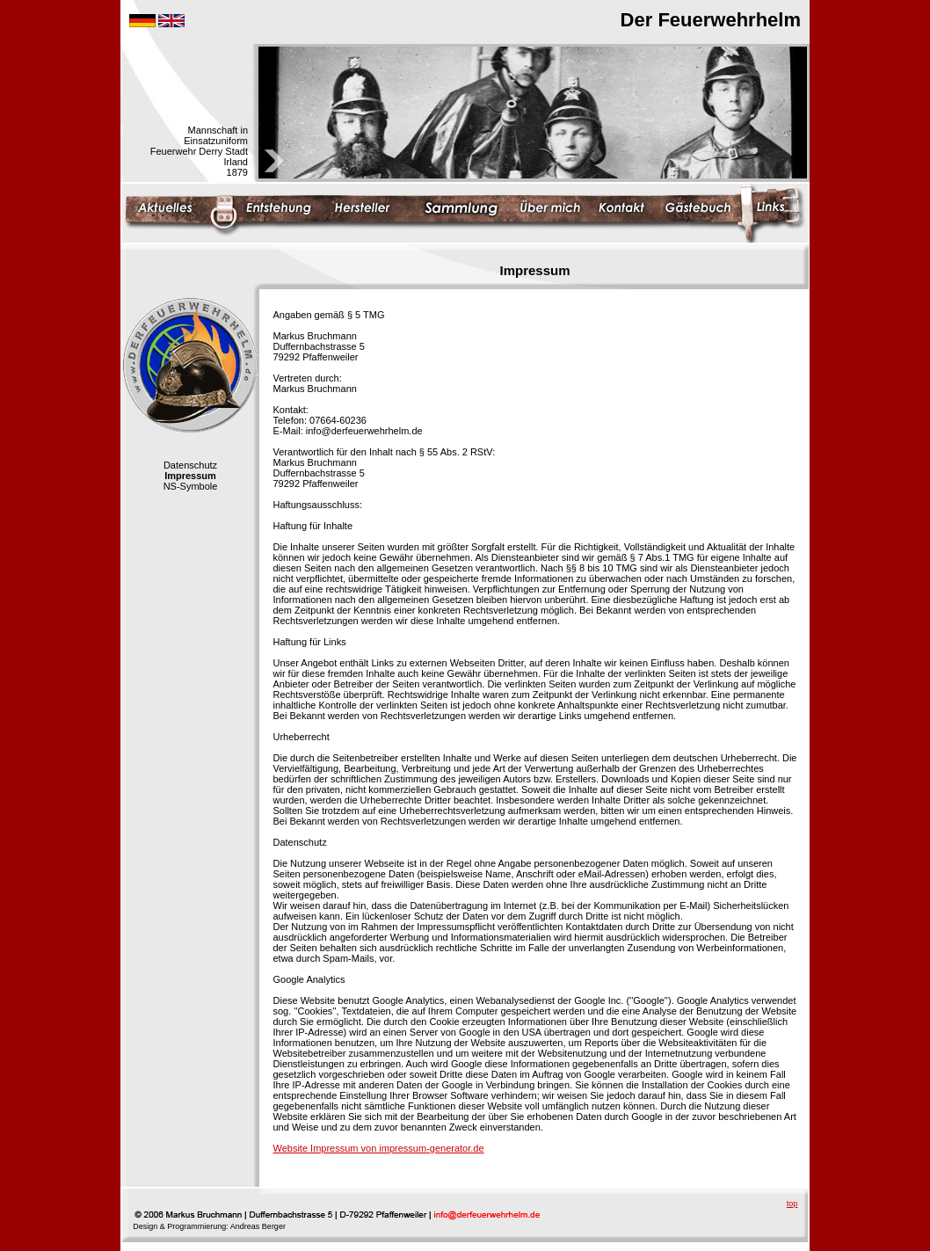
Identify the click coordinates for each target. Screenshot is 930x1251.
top (792, 1203)
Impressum (190, 475)
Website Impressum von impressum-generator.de (378, 1148)
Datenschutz (190, 465)
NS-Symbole (190, 486)
